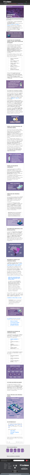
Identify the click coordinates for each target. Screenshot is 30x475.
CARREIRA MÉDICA (20, 3)
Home (5, 463)
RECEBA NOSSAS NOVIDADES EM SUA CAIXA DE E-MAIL (6, 460)
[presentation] (5, 451)
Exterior (5, 468)
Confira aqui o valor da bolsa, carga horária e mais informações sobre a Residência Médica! (14, 278)
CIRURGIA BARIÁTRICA (14, 339)
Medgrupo (9, 468)
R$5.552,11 (13, 98)
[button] (15, 471)
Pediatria (12, 24)
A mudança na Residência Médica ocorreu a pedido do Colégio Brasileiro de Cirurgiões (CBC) (14, 264)
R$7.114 (17, 98)
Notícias (5, 467)
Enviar (26, 460)
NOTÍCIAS (5, 3)
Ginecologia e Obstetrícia (14, 432)
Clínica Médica (12, 430)
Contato (9, 467)
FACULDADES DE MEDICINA (12, 3)
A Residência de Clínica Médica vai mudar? (14, 297)
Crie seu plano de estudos (14, 322)
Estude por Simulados (14, 321)
